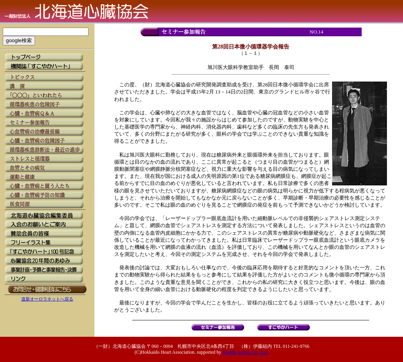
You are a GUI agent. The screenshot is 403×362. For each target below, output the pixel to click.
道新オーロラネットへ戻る (47, 299)
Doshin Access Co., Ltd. (245, 352)
